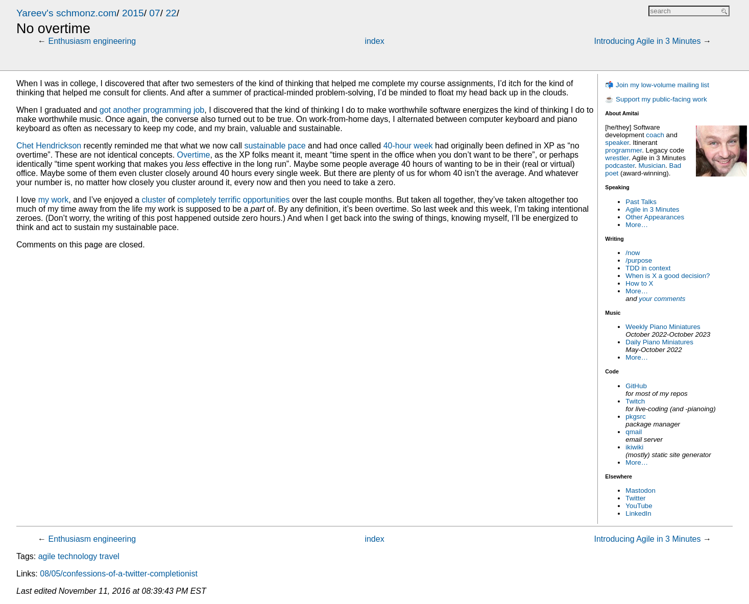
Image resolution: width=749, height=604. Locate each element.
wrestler (617, 158)
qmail (633, 432)
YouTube (638, 506)
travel (109, 556)
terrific (230, 199)
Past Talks (641, 202)
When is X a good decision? (667, 276)
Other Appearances (654, 217)
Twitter (635, 498)
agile (47, 556)
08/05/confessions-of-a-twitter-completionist (119, 573)
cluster (153, 199)
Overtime (193, 154)
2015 (133, 13)
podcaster (620, 165)
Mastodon (640, 490)
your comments (662, 299)
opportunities (266, 199)
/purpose (638, 260)
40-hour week (408, 145)
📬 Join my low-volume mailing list (657, 85)
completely (196, 199)
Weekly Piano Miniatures (662, 327)
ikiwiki (634, 447)
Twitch (635, 401)
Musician (652, 165)
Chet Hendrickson (48, 145)
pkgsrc (635, 416)
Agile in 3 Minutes (652, 209)
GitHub (635, 386)
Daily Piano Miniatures (659, 342)
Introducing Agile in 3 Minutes (647, 41)
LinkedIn (638, 513)
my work (53, 199)
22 (170, 13)
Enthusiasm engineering (92, 41)
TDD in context (647, 268)
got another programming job (152, 110)
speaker (617, 142)
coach (655, 135)
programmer (623, 150)
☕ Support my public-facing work (656, 99)
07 (154, 13)
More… (636, 225)
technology (77, 556)
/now (632, 253)
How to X (639, 283)
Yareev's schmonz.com (66, 13)
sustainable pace (274, 145)
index (374, 41)
